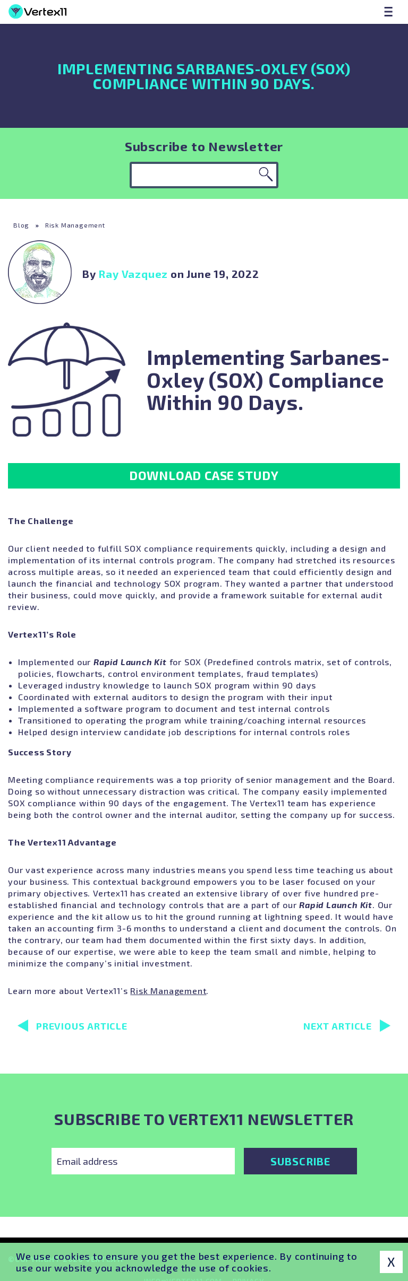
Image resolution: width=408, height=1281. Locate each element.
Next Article (346, 1025)
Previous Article (73, 1025)
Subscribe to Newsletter (204, 146)
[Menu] (388, 11)
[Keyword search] (204, 175)
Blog (21, 225)
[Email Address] (143, 1161)
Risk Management (75, 225)
